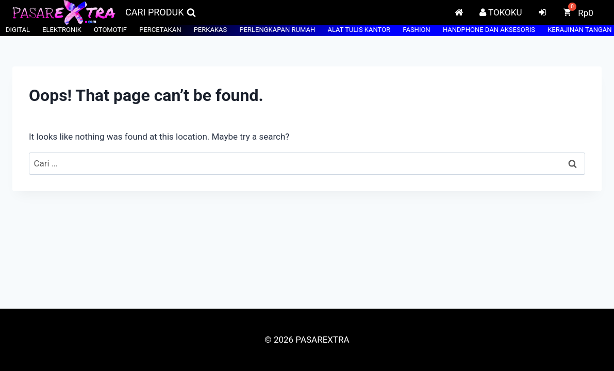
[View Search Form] (161, 13)
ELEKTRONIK (61, 29)
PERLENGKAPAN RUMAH (277, 29)
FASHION (416, 29)
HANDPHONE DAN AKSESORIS (489, 29)
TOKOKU (500, 12)
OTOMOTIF (110, 29)
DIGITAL (18, 29)
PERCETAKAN (160, 29)
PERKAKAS (210, 29)
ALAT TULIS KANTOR (358, 29)
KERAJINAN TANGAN (579, 29)
